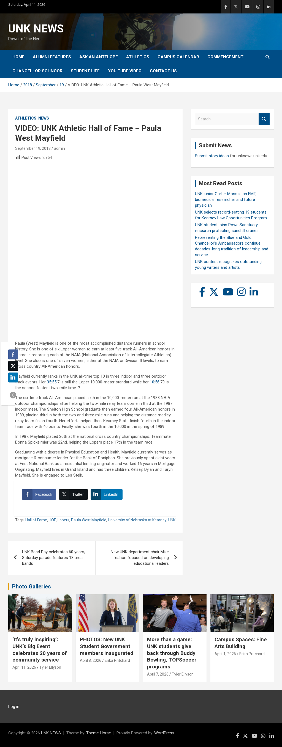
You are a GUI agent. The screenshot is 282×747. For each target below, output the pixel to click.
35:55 (51, 382)
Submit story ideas (212, 155)
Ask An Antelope (98, 56)
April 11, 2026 (24, 667)
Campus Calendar (178, 56)
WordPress (164, 733)
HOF (52, 520)
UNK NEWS (36, 28)
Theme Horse (98, 733)
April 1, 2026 (225, 654)
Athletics (137, 56)
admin (59, 148)
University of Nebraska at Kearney (137, 520)
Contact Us (163, 70)
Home (18, 56)
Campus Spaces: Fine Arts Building (241, 642)
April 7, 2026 (158, 674)
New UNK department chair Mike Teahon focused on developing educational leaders (140, 557)
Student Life (85, 70)
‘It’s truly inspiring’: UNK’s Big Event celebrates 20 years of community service (39, 649)
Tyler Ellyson (50, 667)
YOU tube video (125, 70)
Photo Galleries (31, 586)
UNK (171, 520)
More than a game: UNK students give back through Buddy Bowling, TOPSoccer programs (171, 653)
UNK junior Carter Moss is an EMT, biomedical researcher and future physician (225, 199)
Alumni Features (52, 56)
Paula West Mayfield (88, 520)
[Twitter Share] (73, 494)
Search (264, 119)
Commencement (225, 56)
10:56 (154, 382)
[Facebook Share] (39, 494)
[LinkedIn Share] (107, 494)
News (43, 118)
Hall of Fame (36, 520)
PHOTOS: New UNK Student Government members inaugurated (106, 646)
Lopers (63, 520)
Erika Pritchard (117, 660)
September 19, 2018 (33, 148)
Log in (13, 706)
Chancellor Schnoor (37, 70)
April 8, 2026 (90, 660)
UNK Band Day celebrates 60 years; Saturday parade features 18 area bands (53, 557)
